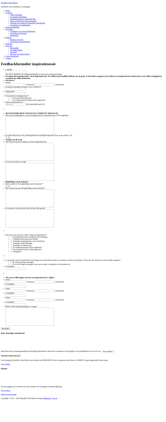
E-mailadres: (10, 284)
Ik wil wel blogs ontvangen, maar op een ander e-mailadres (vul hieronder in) (41, 282)
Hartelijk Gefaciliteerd (9, 3)
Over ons (9, 46)
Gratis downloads (12, 56)
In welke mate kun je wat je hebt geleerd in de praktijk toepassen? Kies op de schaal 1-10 (39, 139)
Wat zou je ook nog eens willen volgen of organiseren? (26, 252)
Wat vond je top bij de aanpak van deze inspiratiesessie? (26, 145)
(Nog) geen (17, 269)
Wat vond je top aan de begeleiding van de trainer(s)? (25, 198)
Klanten (8, 38)
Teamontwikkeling (12, 27)
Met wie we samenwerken (20, 54)
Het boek (13, 52)
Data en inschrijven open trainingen (23, 21)
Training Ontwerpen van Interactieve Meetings (30, 254)
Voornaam (30, 85)
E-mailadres (10, 301)
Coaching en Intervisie (18, 33)
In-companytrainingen (18, 17)
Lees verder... (6, 385)
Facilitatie (9, 29)
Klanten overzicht (16, 40)
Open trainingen (16, 15)
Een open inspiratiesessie (22, 98)
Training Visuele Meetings (23, 260)
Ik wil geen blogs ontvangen (23, 279)
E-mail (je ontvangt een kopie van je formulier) (23, 87)
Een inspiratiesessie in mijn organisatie (27, 267)
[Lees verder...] (108, 372)
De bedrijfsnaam (16, 50)
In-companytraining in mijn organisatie (27, 265)
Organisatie (10, 91)
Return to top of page (9, 415)
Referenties (14, 36)
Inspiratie (9, 44)
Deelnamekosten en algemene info (23, 19)
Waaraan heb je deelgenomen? (17, 96)
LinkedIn (9, 70)
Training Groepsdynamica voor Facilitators (29, 258)
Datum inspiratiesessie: (15, 102)
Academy (9, 13)
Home (8, 11)
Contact (8, 58)
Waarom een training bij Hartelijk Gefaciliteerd (27, 23)
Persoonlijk (14, 48)
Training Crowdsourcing (22, 263)
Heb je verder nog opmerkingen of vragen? (21, 324)
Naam (8, 82)
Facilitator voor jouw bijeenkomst (22, 31)
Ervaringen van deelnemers (20, 25)
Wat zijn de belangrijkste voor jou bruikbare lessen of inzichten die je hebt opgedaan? (37, 115)
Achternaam (59, 85)
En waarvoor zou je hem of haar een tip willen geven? (25, 222)
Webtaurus (47, 419)
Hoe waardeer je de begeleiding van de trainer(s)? (24, 194)
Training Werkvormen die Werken (25, 256)
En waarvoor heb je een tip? (16, 169)
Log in (54, 419)
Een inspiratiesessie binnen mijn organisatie (29, 100)
